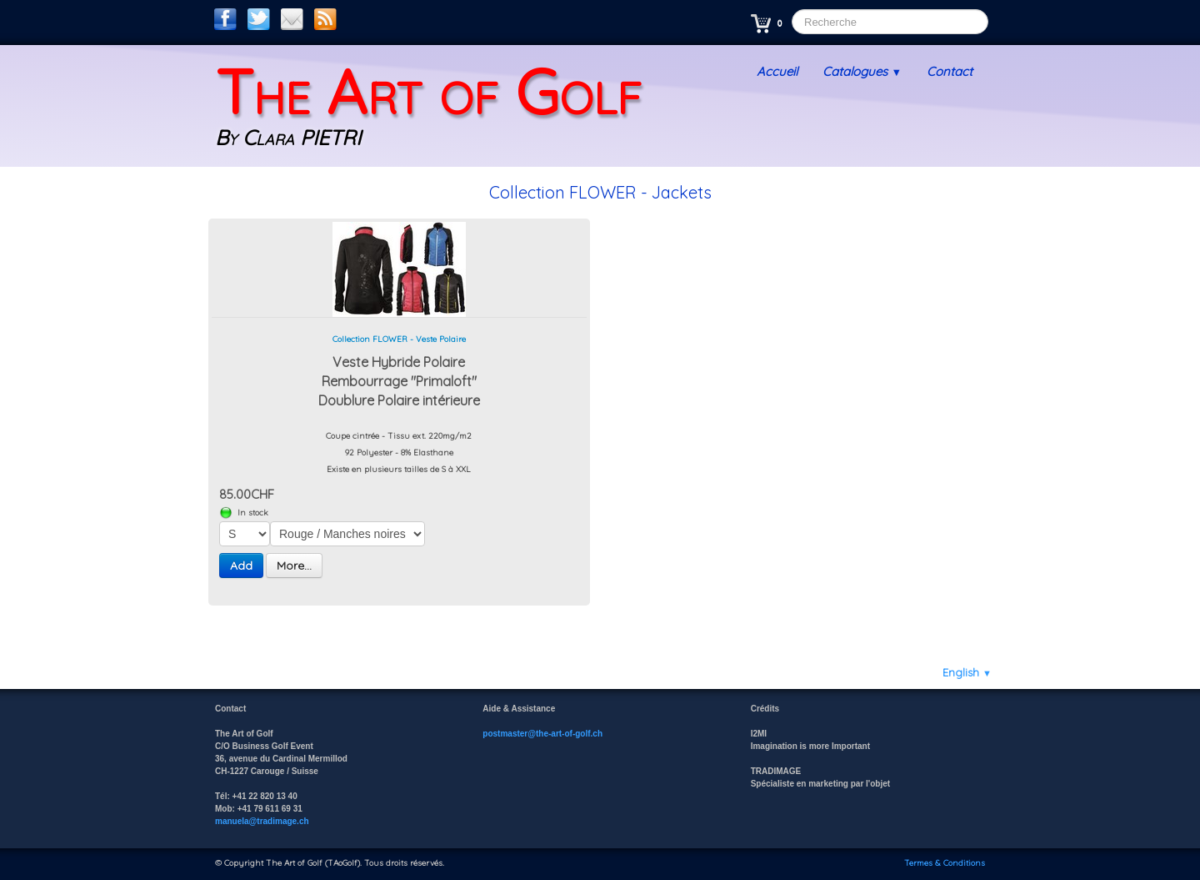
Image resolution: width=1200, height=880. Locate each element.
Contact (949, 71)
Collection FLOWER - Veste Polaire (399, 339)
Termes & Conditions (944, 862)
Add (241, 565)
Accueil (777, 71)
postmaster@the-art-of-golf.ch (542, 733)
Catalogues (862, 71)
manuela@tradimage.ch (262, 821)
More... (294, 565)
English (967, 672)
